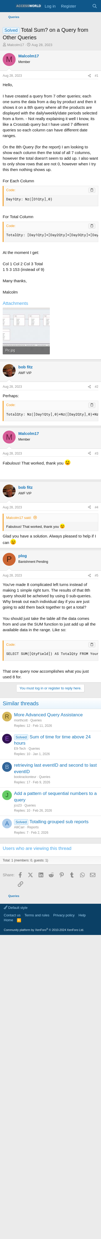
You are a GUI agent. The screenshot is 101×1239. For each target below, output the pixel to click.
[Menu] (7, 6)
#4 (96, 709)
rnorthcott (21, 922)
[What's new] (84, 6)
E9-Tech (20, 950)
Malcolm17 (15, 45)
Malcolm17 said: (19, 719)
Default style (15, 1109)
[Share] (89, 76)
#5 (96, 777)
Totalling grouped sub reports (59, 1023)
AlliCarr (19, 1029)
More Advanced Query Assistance (48, 916)
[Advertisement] (50, 348)
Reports (33, 1029)
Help (82, 1117)
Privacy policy (64, 1117)
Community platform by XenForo (44, 1131)
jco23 (18, 1007)
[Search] (94, 6)
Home (8, 1122)
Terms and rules (37, 1117)
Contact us (12, 1117)
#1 (96, 76)
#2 (96, 492)
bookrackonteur (25, 978)
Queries (36, 922)
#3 (96, 558)
